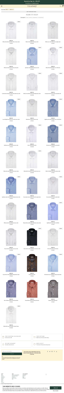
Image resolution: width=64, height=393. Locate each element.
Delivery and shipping (15, 374)
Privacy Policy (9, 357)
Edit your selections (31, 11)
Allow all (56, 387)
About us (24, 375)
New (27, 17)
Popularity (23, 17)
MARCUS (11, 9)
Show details (55, 390)
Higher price (40, 17)
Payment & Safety (15, 375)
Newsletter (24, 374)
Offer (30, 17)
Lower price (35, 17)
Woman (2, 375)
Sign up (12, 353)
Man (6, 9)
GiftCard (2, 382)
